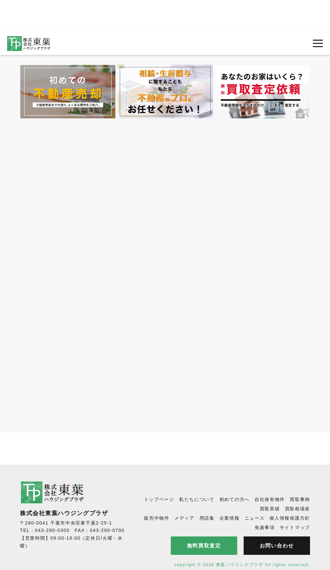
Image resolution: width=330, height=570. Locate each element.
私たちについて (197, 499)
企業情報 (229, 518)
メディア (184, 518)
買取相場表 (297, 508)
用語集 (207, 518)
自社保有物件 (270, 499)
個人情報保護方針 (289, 518)
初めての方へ (234, 499)
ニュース (255, 518)
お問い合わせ (277, 545)
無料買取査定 (204, 545)
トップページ (159, 499)
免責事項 (265, 527)
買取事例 (300, 499)
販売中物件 (157, 518)
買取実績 (270, 508)
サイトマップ (295, 527)
